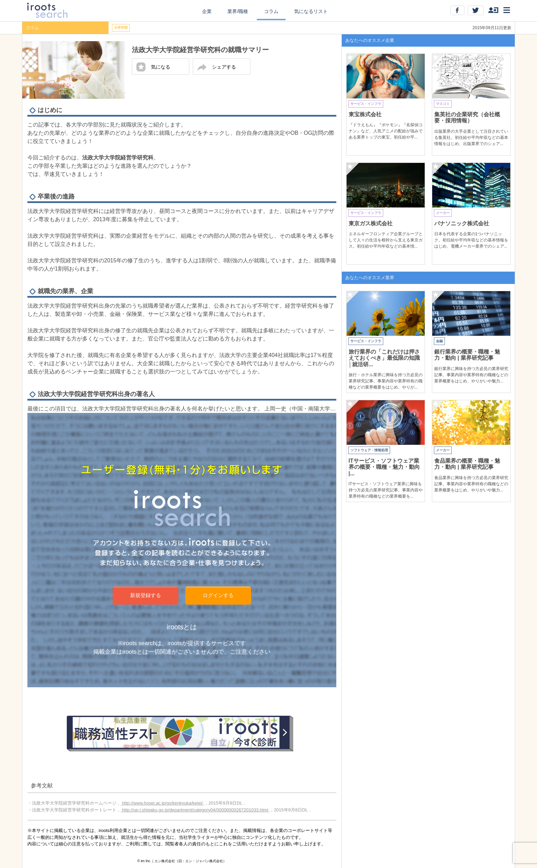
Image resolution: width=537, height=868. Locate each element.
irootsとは (182, 627)
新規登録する (145, 595)
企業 (207, 11)
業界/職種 (237, 11)
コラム (271, 11)
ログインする (218, 595)
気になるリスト (311, 11)
